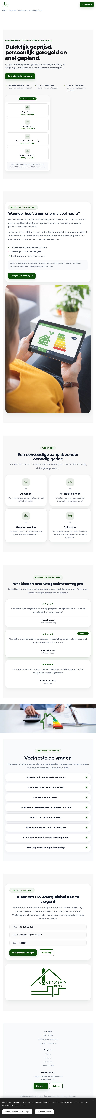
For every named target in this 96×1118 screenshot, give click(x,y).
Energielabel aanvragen (20, 76)
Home (4, 10)
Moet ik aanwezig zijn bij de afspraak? (46, 827)
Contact (72, 1096)
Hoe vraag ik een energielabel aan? (46, 787)
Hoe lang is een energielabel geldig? (46, 847)
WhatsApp (46, 953)
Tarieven (12, 10)
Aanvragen (87, 4)
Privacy (64, 1096)
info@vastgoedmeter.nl (48, 1039)
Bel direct (40, 1086)
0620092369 (48, 1035)
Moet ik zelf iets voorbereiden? (46, 817)
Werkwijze (22, 10)
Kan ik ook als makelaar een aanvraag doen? (46, 837)
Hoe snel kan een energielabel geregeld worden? (46, 807)
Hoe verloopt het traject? (46, 797)
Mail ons (56, 1086)
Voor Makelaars (35, 10)
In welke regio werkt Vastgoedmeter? (46, 777)
